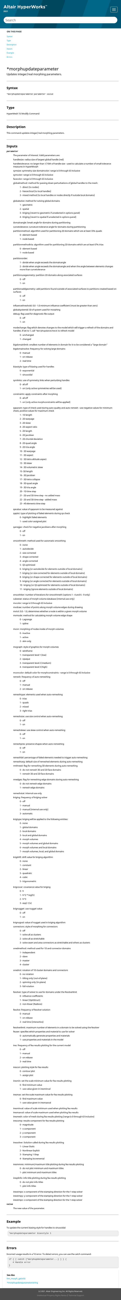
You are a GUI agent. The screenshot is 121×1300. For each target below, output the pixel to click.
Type (9, 40)
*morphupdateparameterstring (22, 1282)
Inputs (9, 48)
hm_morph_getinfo (16, 1278)
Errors (9, 57)
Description (12, 44)
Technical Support (76, 1295)
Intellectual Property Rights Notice (52, 1295)
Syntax (9, 36)
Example (10, 53)
